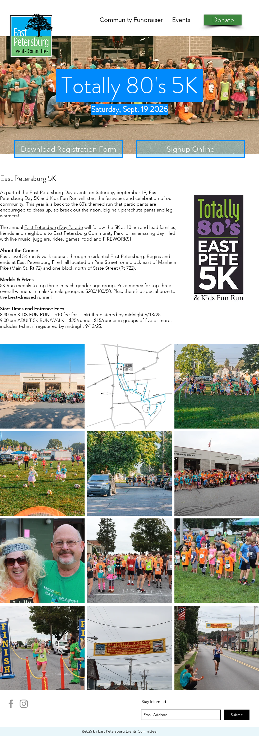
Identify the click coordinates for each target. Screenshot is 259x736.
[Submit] (236, 715)
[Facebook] (10, 703)
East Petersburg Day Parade (53, 227)
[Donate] (223, 20)
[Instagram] (23, 703)
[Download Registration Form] (68, 149)
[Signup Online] (190, 149)
